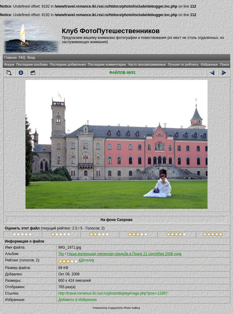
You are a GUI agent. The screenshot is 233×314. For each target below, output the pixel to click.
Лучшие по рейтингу (183, 64)
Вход (31, 57)
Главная (10, 57)
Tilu (61, 254)
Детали (86, 260)
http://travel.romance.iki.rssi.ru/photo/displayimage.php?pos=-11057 (113, 293)
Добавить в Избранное (77, 300)
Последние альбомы (32, 64)
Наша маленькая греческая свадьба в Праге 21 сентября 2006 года (124, 254)
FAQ (22, 57)
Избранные (209, 64)
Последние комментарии (107, 64)
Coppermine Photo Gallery (124, 307)
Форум (9, 64)
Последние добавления (68, 64)
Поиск (224, 64)
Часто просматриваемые (147, 64)
